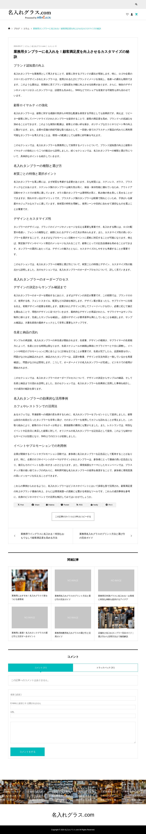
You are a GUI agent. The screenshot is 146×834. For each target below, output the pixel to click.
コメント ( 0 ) (41, 667)
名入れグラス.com (38, 46)
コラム (27, 46)
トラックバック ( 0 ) (105, 667)
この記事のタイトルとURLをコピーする (73, 516)
